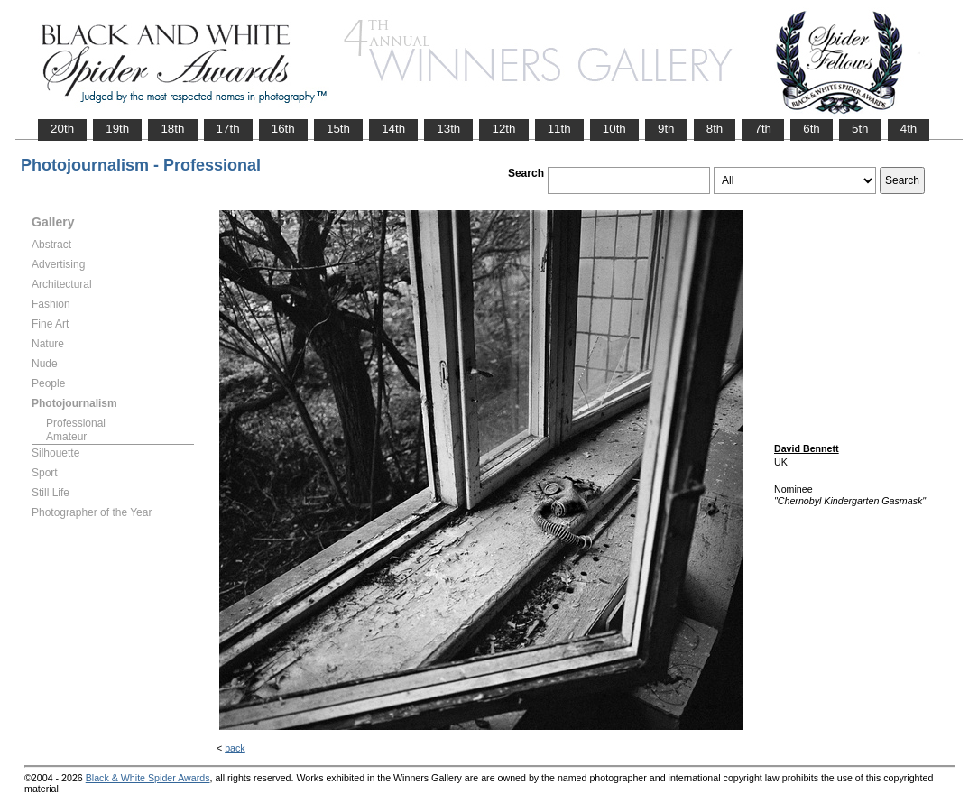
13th (448, 128)
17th (228, 128)
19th (117, 128)
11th (559, 128)
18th (172, 128)
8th (715, 128)
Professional (76, 423)
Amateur (66, 436)
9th (666, 128)
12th (503, 128)
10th (614, 128)
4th (908, 128)
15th (338, 128)
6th (811, 128)
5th (860, 128)
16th (283, 128)
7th (762, 128)
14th (393, 128)
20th (62, 128)
